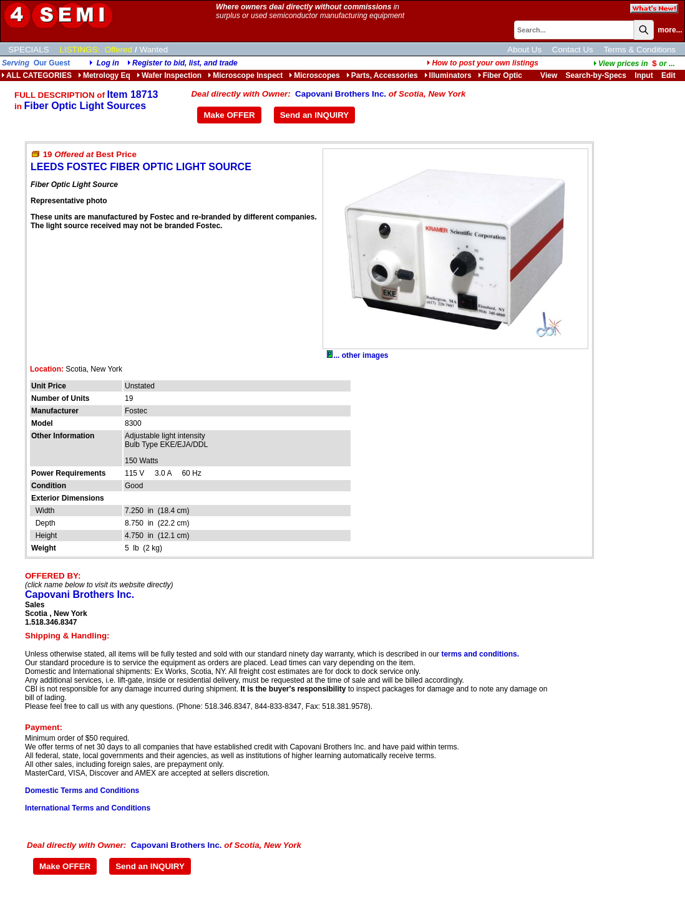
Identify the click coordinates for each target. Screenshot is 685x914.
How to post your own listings (482, 63)
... (634, 63)
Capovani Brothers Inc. (340, 94)
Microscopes (314, 75)
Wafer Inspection (169, 75)
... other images (357, 355)
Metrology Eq (104, 75)
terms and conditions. (480, 654)
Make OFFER (229, 115)
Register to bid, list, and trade (185, 63)
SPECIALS (28, 49)
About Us (524, 49)
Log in (108, 63)
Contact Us (572, 49)
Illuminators (448, 75)
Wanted (154, 49)
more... (670, 30)
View (548, 75)
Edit (669, 75)
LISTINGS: (80, 49)
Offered (118, 49)
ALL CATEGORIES (36, 75)
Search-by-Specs (596, 75)
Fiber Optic (500, 75)
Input (643, 75)
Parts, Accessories (382, 75)
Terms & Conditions (639, 49)
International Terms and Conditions (87, 808)
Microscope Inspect (245, 75)
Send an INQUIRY (314, 115)
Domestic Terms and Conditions (82, 790)
